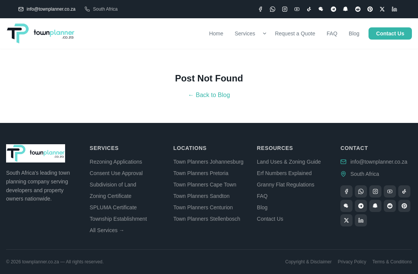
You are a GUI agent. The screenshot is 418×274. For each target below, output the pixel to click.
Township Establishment (118, 219)
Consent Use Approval (116, 173)
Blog (354, 33)
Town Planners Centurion (203, 207)
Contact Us (390, 33)
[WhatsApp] (272, 9)
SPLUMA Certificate (113, 207)
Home (216, 33)
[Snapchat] (345, 9)
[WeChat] (321, 9)
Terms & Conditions (392, 261)
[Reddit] (358, 9)
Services (245, 33)
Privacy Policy (352, 261)
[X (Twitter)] (382, 9)
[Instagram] (284, 9)
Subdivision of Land (113, 185)
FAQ (332, 33)
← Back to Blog (209, 95)
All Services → (107, 230)
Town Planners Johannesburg (208, 162)
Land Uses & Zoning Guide (289, 162)
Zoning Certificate (111, 196)
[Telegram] (333, 9)
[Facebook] (260, 9)
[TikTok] (309, 9)
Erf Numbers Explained (284, 173)
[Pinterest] (370, 9)
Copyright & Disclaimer (308, 261)
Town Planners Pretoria (200, 173)
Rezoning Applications (116, 162)
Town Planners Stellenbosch (206, 219)
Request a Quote (295, 33)
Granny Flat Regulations (285, 185)
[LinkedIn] (394, 9)
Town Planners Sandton (201, 196)
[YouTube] (297, 9)
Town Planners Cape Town (204, 185)
